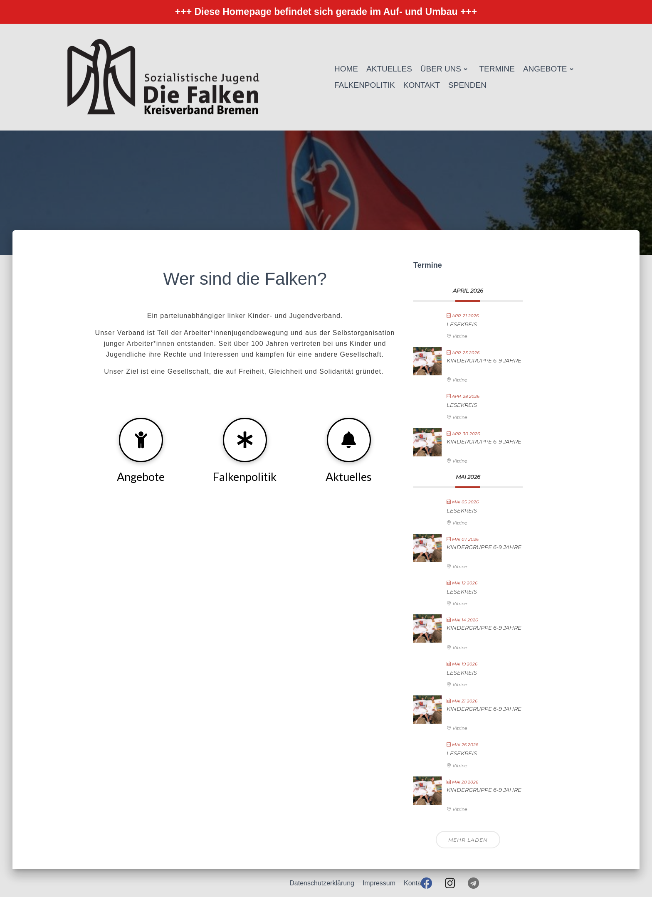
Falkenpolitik (245, 476)
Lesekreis (462, 324)
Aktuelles (349, 476)
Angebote (141, 476)
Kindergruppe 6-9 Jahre (484, 360)
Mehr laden (468, 840)
